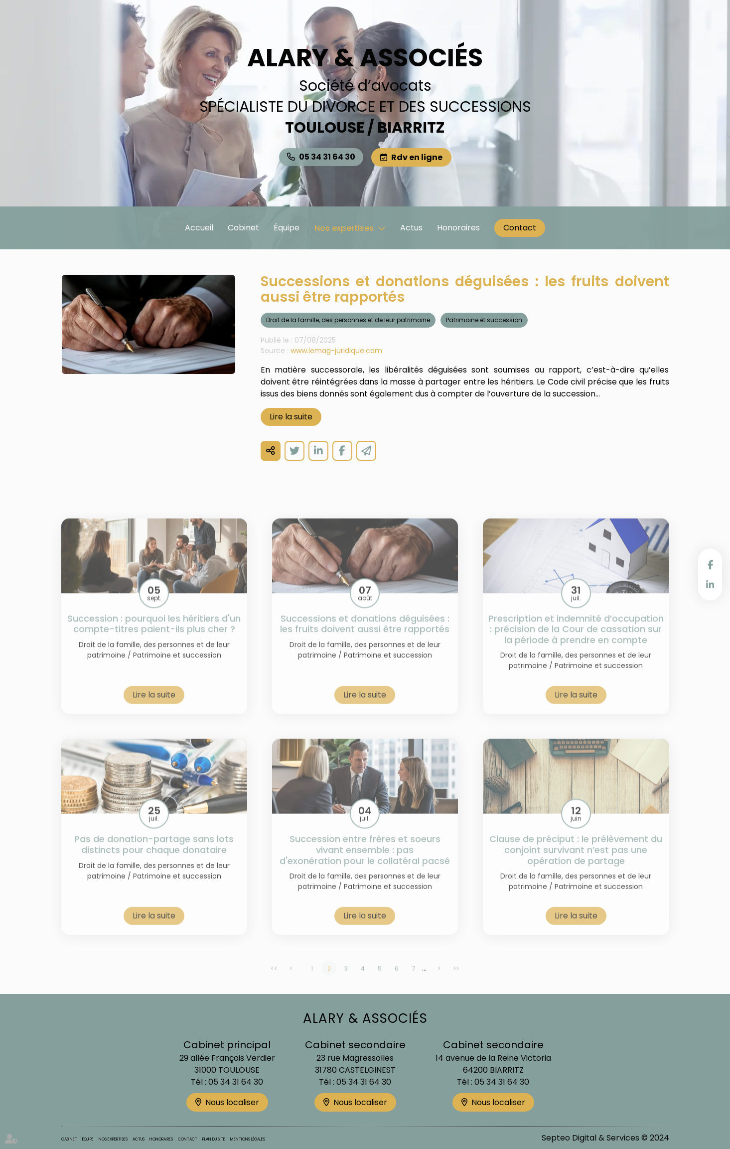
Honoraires (458, 227)
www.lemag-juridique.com (336, 351)
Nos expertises (344, 228)
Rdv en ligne (416, 157)
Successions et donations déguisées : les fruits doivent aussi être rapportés (364, 634)
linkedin (710, 584)
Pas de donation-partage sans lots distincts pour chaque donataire (154, 855)
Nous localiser (232, 1102)
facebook (710, 565)
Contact (519, 227)
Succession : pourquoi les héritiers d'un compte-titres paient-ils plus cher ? (154, 634)
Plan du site (213, 1139)
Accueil (199, 227)
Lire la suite (291, 416)
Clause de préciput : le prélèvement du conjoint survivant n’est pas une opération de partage (575, 861)
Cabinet (243, 227)
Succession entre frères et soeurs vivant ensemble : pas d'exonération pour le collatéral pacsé (365, 861)
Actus (411, 227)
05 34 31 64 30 (327, 157)
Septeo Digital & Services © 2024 (605, 1138)
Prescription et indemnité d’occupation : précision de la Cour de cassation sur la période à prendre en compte (576, 640)
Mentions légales (247, 1139)
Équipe (286, 227)
